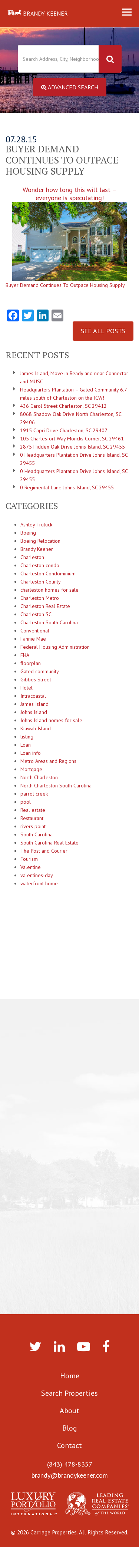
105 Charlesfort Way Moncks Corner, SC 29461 (72, 438)
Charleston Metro (39, 598)
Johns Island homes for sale (51, 720)
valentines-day (36, 875)
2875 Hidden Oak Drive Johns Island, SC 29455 (72, 446)
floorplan (30, 663)
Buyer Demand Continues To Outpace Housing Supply (65, 285)
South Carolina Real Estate (49, 842)
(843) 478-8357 (69, 1464)
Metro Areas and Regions (48, 761)
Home (69, 1376)
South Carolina (36, 834)
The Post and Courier (43, 850)
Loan (25, 744)
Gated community (39, 671)
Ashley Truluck (36, 524)
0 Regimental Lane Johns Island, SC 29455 (67, 487)
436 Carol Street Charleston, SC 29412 (63, 406)
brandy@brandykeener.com (70, 1475)
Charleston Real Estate (45, 606)
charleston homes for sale (49, 589)
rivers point (33, 826)
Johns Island (33, 712)
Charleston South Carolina (49, 622)
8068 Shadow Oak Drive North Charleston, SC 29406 (70, 418)
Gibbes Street (35, 679)
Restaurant (31, 818)
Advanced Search (69, 87)
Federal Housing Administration (55, 647)
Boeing (28, 532)
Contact (69, 1445)
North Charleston (39, 777)
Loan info (30, 753)
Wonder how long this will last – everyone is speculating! (69, 233)
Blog (69, 1428)
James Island (34, 704)
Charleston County (40, 581)
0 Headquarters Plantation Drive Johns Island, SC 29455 (74, 459)
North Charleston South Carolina (56, 785)
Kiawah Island (35, 728)
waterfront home (39, 883)
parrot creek (34, 793)
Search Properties (69, 1393)
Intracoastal (33, 695)
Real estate (32, 810)
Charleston (32, 557)
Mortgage (31, 769)
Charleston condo (39, 565)
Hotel (26, 687)
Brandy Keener (36, 549)
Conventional (34, 630)
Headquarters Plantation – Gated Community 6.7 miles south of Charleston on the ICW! (73, 393)
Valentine (30, 867)
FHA (24, 655)
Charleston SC (36, 614)
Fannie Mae (33, 638)
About (69, 1410)
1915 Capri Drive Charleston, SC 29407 (63, 430)
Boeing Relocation (40, 541)
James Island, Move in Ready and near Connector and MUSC (74, 377)
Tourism (29, 859)
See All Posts (103, 331)
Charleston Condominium (48, 573)
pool (25, 802)
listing (26, 736)
